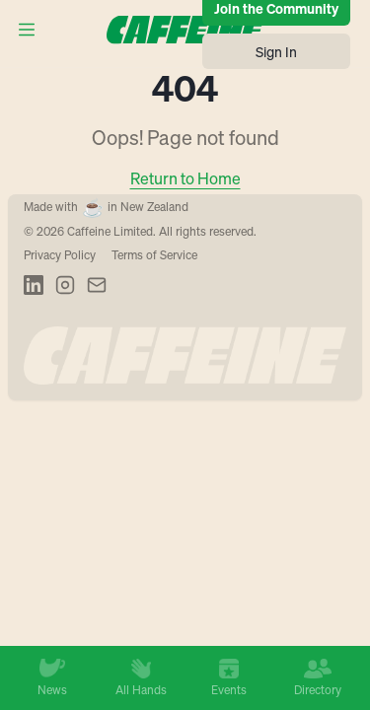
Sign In (276, 51)
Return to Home (185, 178)
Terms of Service (154, 255)
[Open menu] (26, 29)
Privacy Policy (60, 255)
